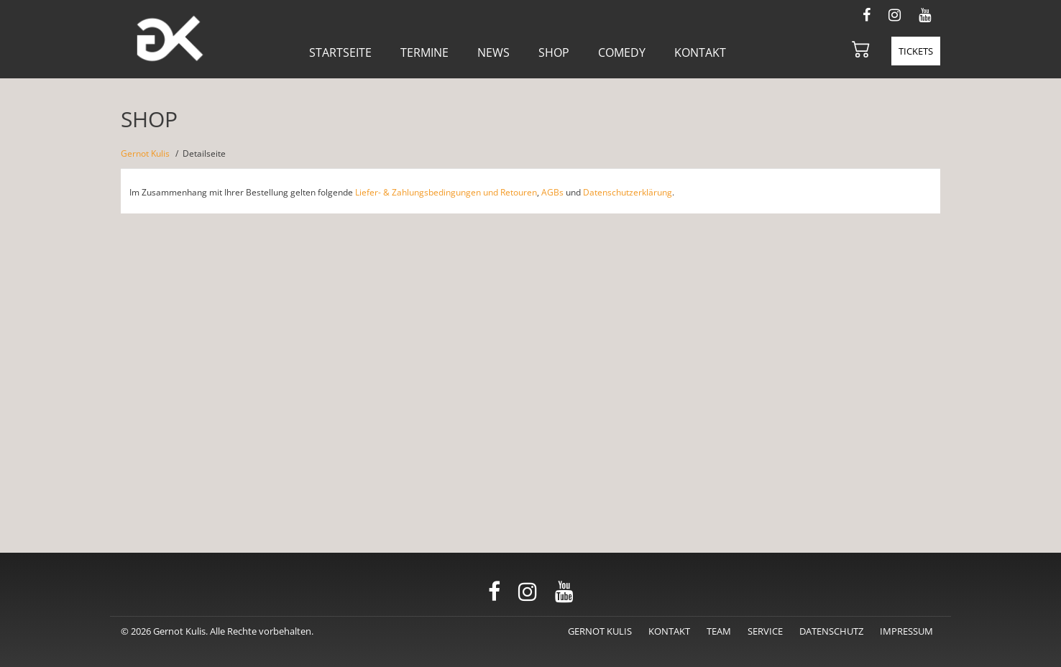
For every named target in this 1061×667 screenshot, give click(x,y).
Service (765, 631)
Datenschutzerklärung (627, 192)
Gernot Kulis (145, 153)
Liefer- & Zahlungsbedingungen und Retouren (446, 192)
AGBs (552, 192)
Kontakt (700, 52)
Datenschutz (831, 631)
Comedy (622, 52)
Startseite (340, 52)
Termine (424, 52)
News (493, 52)
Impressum (906, 631)
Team (719, 631)
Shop (553, 52)
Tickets (916, 51)
